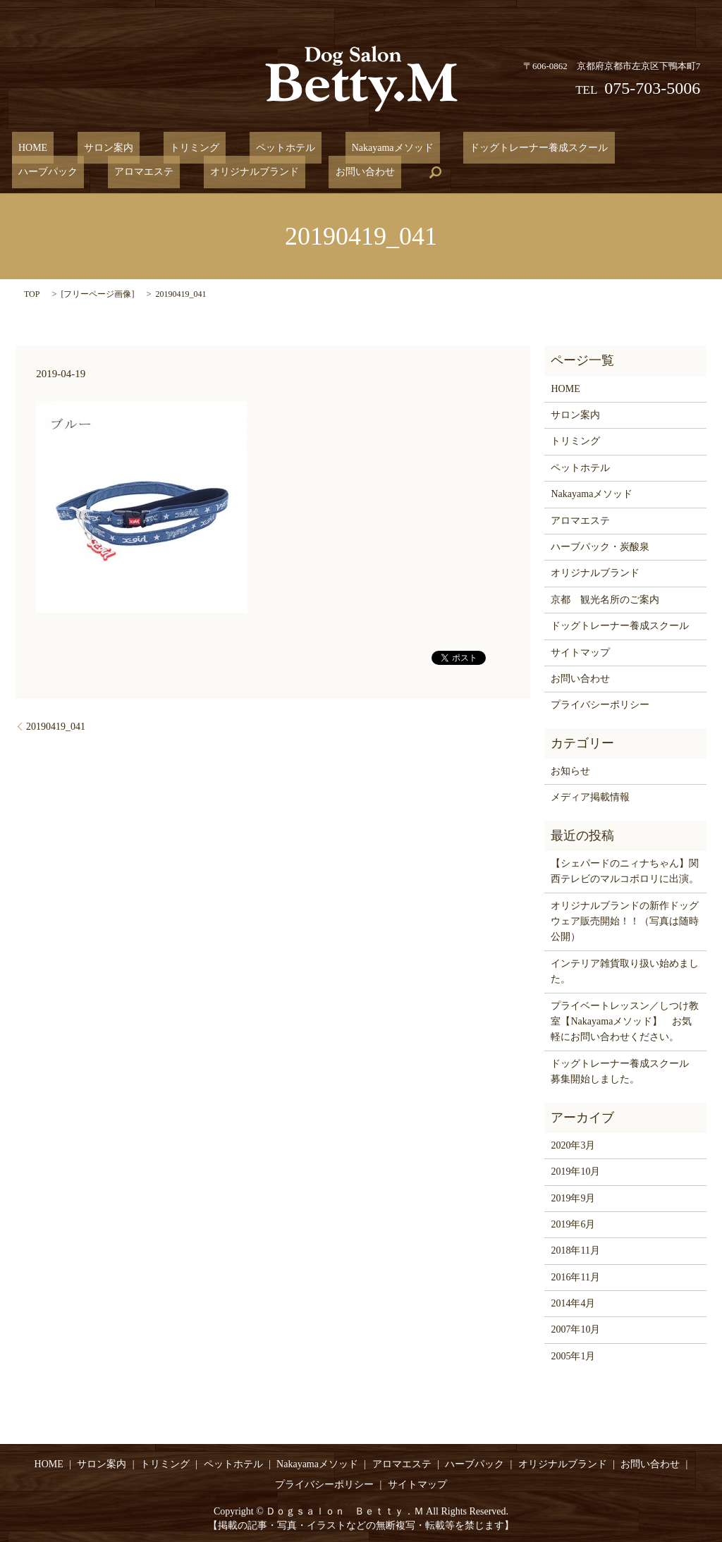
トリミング (162, 147)
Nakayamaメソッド (334, 147)
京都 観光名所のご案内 (605, 599)
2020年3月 (573, 1144)
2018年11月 (575, 1249)
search (217, 172)
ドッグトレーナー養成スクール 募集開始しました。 (625, 1071)
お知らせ (570, 770)
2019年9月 (573, 1197)
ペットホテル (240, 147)
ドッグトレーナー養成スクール (468, 147)
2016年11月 (575, 1276)
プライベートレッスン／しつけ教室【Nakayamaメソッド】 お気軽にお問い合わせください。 (625, 1021)
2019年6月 (573, 1223)
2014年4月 (573, 1302)
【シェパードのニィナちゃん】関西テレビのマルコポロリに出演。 (625, 870)
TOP (31, 293)
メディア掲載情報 (590, 796)
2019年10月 (575, 1170)
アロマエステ (673, 147)
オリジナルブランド (56, 171)
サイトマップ (580, 652)
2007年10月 (575, 1329)
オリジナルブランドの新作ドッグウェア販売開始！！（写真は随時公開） (625, 921)
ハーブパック (590, 147)
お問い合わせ (153, 171)
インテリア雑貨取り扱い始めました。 (625, 970)
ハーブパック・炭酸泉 (600, 546)
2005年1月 (573, 1355)
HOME (26, 147)
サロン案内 (89, 147)
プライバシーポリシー (600, 704)
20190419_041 (55, 726)
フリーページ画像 (97, 293)
